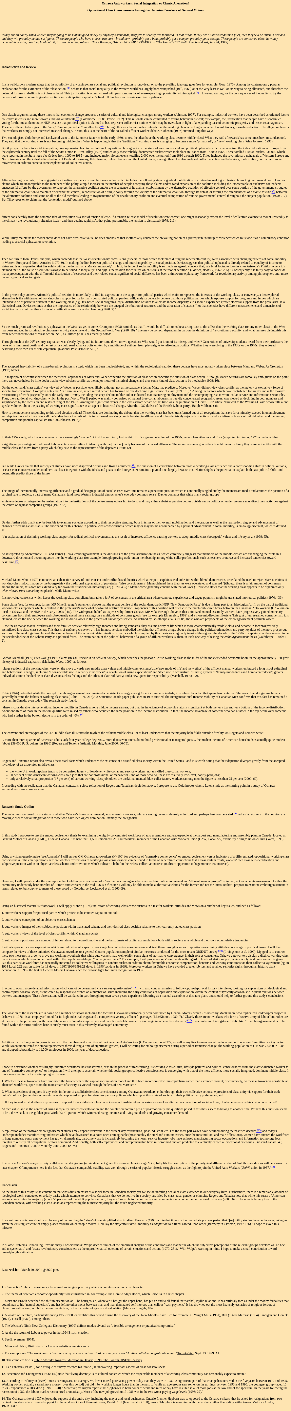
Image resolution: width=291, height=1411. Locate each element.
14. (4, 1398)
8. (3, 1346)
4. (3, 1315)
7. (3, 1339)
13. (4, 1380)
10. (4, 1360)
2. (3, 1294)
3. (3, 1301)
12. (4, 1374)
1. (3, 1287)
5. (3, 1325)
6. (3, 1332)
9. (3, 1353)
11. (4, 1367)
